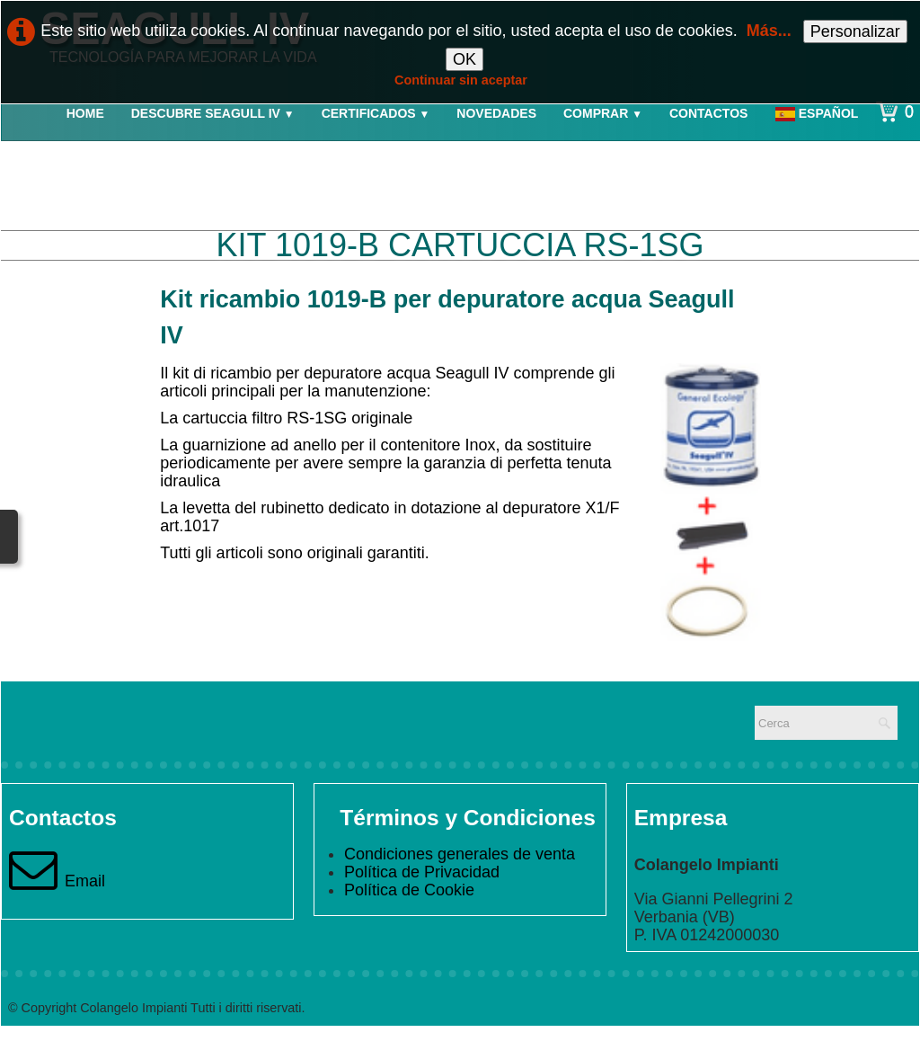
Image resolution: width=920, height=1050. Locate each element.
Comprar (602, 113)
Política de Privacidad (422, 872)
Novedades (496, 113)
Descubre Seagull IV (213, 113)
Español (818, 113)
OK (464, 59)
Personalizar (855, 31)
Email (57, 881)
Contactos (708, 113)
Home (85, 113)
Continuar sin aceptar (460, 80)
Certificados (376, 113)
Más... (769, 31)
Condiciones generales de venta (459, 854)
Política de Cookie (409, 890)
